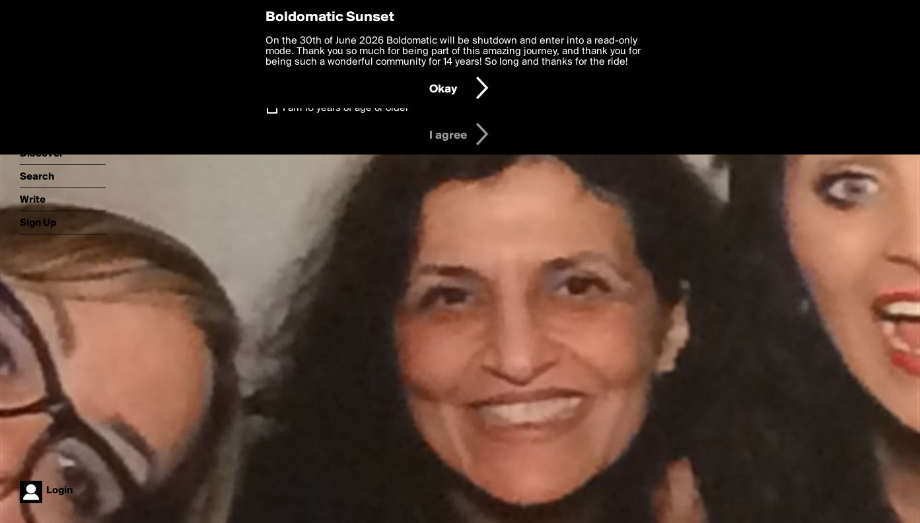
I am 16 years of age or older (346, 108)
